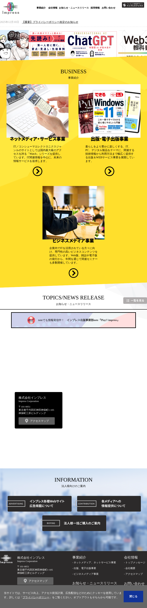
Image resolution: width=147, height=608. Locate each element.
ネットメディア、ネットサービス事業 (95, 562)
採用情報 (95, 8)
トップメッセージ (135, 562)
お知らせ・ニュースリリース (74, 8)
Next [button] (139, 46)
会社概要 (130, 568)
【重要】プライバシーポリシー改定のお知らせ (50, 21)
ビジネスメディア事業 (86, 574)
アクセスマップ (39, 420)
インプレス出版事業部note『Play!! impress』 (93, 320)
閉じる (133, 596)
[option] (73, 46)
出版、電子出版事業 (85, 568)
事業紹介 (41, 8)
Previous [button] (8, 46)
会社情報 (52, 8)
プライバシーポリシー (36, 597)
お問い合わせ (108, 8)
